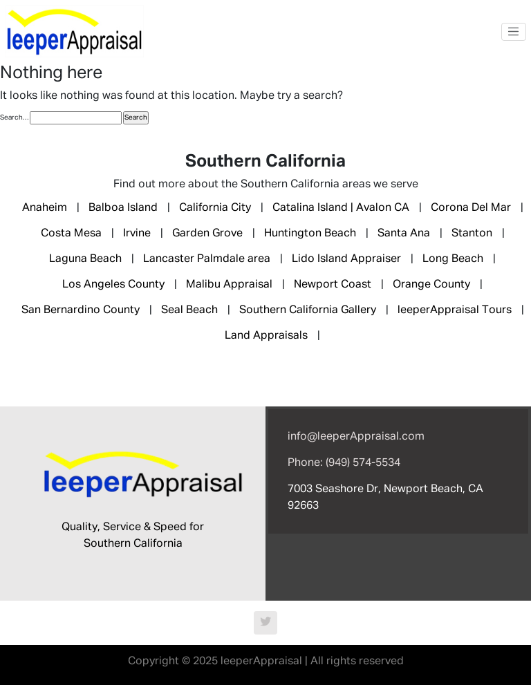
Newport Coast (332, 284)
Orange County (431, 284)
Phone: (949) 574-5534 (344, 463)
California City (215, 208)
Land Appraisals (266, 335)
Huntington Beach (310, 233)
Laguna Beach (85, 259)
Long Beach (452, 259)
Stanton (471, 233)
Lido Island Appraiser (346, 259)
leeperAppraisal (261, 661)
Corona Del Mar (471, 208)
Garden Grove (207, 233)
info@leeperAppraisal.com (356, 436)
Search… (14, 117)
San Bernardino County (80, 310)
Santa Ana (404, 233)
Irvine (137, 233)
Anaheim (44, 208)
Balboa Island (123, 208)
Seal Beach (189, 310)
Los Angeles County (113, 284)
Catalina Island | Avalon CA (340, 208)
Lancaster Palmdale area (206, 259)
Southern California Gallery (307, 310)
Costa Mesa (71, 233)
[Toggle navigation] (513, 32)
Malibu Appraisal (229, 284)
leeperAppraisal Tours (455, 310)
